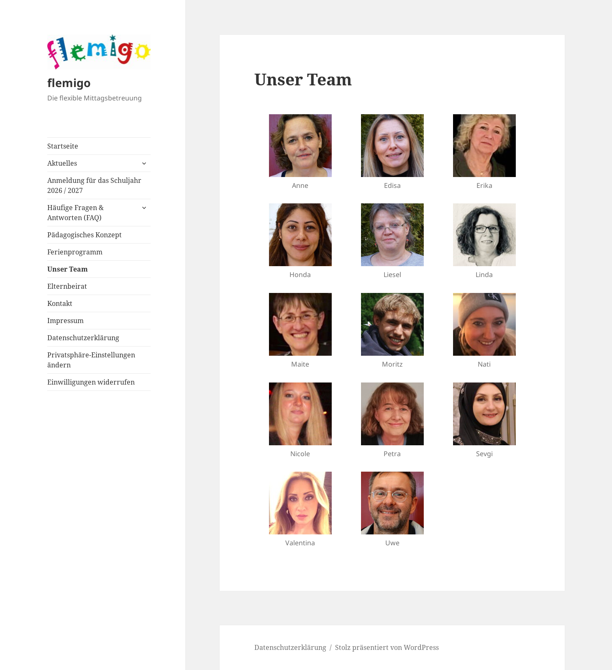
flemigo (69, 82)
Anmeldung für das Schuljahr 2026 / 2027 (94, 185)
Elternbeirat (67, 286)
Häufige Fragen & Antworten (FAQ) (75, 212)
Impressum (65, 320)
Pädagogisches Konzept (84, 234)
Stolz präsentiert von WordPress (387, 647)
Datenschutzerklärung (83, 337)
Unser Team (67, 269)
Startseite (62, 146)
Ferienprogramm (74, 252)
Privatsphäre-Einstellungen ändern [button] (91, 360)
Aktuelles (62, 163)
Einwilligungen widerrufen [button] (91, 382)
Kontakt (59, 303)
